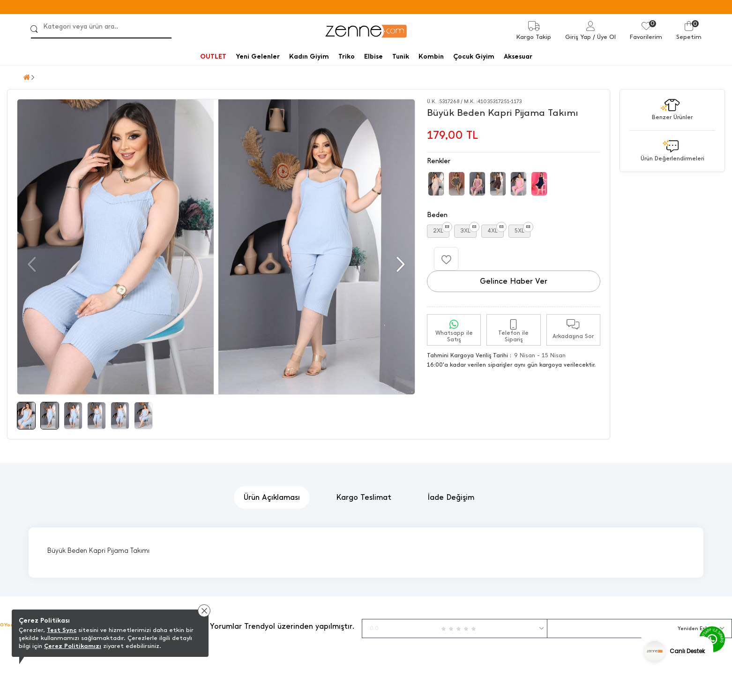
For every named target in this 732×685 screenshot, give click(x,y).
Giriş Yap (578, 36)
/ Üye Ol (604, 36)
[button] (399, 264)
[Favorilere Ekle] (446, 259)
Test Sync (61, 629)
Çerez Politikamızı (72, 645)
